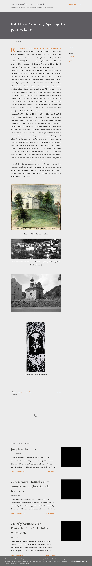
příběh (71, 61)
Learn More (76, 561)
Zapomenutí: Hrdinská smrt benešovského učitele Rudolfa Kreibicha (30, 486)
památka (71, 58)
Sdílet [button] (71, 48)
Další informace (51, 471)
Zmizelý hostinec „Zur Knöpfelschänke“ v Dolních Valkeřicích (29, 528)
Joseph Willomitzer (23, 449)
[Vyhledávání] (72, 4)
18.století (71, 56)
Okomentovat (20, 471)
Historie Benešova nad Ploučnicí (27, 4)
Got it (84, 561)
